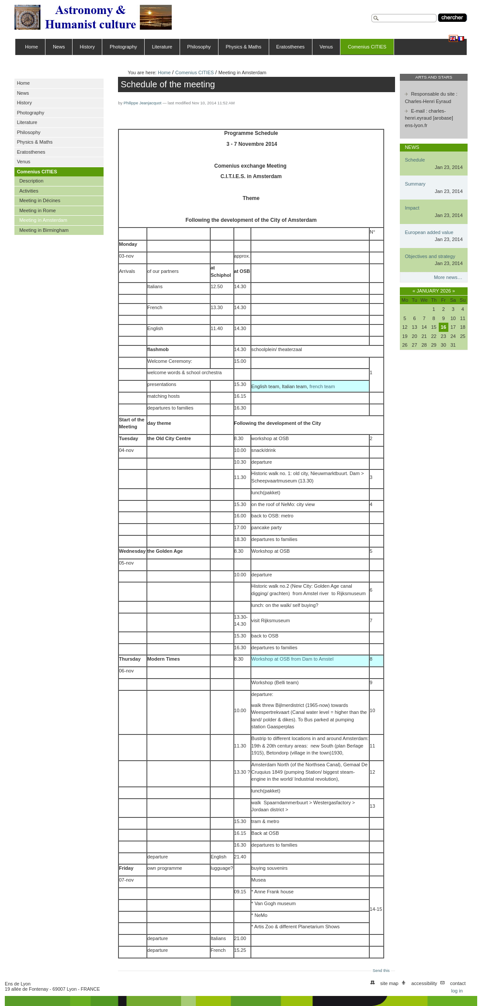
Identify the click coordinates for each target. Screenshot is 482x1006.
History (87, 46)
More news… (448, 277)
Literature (162, 46)
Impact (412, 207)
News (59, 46)
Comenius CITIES (367, 46)
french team (322, 386)
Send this (381, 970)
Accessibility (424, 983)
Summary (415, 183)
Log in (456, 990)
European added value (429, 232)
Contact (458, 983)
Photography (123, 46)
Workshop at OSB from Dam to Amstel (292, 658)
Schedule (415, 159)
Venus (326, 46)
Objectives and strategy (430, 256)
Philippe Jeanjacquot (143, 103)
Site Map (389, 983)
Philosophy (199, 46)
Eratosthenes (290, 46)
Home (31, 46)
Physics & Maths (243, 46)
